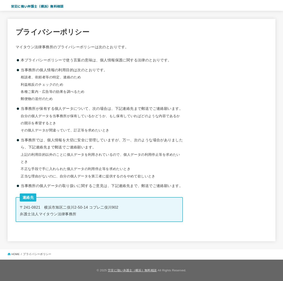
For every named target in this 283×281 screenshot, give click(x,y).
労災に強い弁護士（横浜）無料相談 (37, 6)
